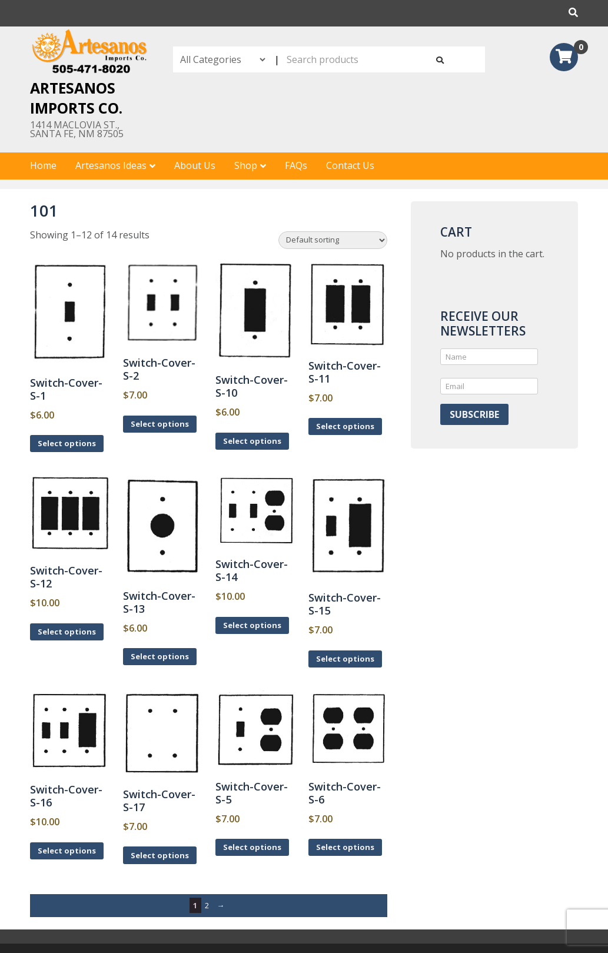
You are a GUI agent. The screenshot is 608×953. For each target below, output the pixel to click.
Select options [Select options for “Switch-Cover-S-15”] (345, 658)
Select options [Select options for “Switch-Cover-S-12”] (67, 631)
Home (43, 165)
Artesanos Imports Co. (76, 98)
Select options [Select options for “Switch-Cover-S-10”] (252, 441)
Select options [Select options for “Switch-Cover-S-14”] (252, 625)
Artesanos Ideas (111, 165)
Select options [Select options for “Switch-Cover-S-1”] (67, 443)
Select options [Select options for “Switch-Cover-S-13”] (160, 656)
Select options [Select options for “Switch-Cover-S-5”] (252, 847)
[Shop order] (332, 240)
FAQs (296, 165)
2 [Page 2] (207, 905)
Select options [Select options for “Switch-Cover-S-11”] (345, 426)
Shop (245, 165)
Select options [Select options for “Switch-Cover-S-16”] (67, 850)
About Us (194, 165)
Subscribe (474, 414)
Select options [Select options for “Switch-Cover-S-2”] (160, 424)
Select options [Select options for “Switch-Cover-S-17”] (160, 855)
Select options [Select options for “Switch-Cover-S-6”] (345, 847)
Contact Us (350, 165)
